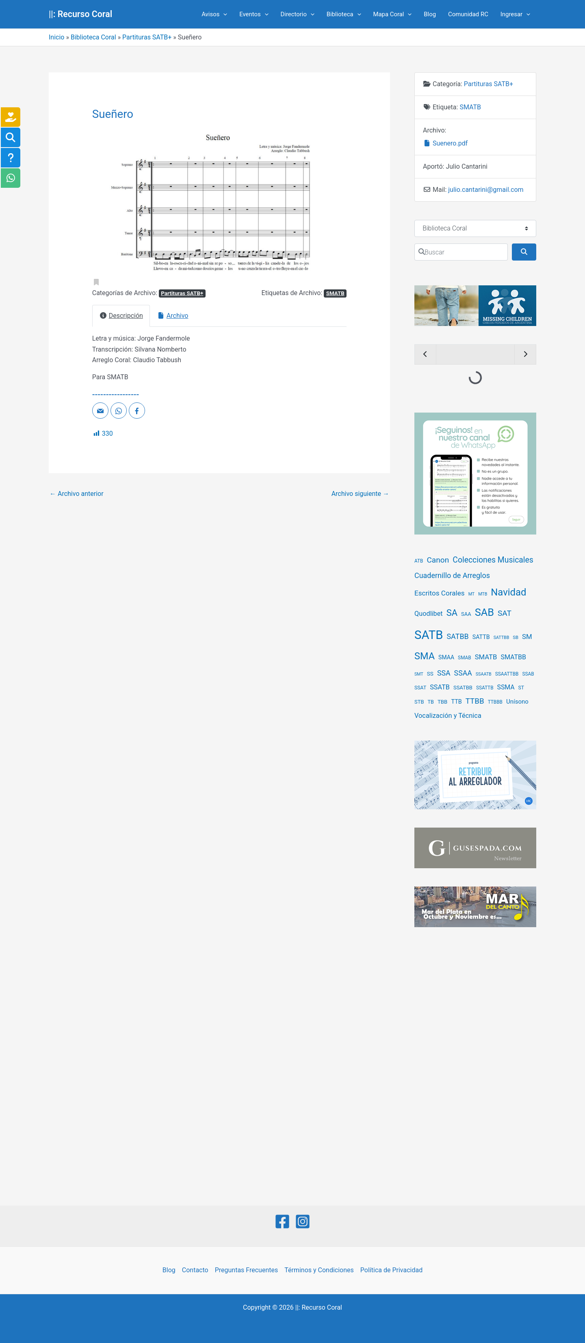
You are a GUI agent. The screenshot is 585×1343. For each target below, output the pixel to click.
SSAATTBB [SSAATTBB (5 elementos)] (507, 674)
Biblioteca (344, 14)
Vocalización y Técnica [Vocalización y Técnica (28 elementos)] (447, 715)
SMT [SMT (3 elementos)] (418, 674)
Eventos (253, 14)
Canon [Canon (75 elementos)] (438, 560)
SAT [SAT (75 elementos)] (504, 613)
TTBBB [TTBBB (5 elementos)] (495, 702)
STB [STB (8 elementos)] (419, 702)
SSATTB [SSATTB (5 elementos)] (485, 688)
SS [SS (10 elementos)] (430, 673)
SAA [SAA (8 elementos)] (466, 614)
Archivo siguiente (360, 494)
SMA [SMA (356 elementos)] (424, 656)
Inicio (56, 37)
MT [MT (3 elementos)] (471, 594)
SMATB (335, 293)
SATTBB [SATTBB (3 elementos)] (501, 637)
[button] (111, 205)
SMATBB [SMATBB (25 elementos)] (513, 657)
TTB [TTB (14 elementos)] (456, 701)
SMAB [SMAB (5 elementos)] (464, 658)
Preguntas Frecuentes (246, 1270)
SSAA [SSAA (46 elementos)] (463, 673)
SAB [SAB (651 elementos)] (484, 612)
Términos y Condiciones (319, 1270)
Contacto (195, 1270)
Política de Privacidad (391, 1270)
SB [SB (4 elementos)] (515, 637)
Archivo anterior (77, 494)
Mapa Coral (392, 14)
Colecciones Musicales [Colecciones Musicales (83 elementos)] (493, 560)
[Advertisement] (475, 1067)
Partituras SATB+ (146, 37)
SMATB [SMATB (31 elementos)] (486, 657)
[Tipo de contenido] (475, 228)
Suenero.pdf (445, 143)
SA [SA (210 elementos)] (451, 613)
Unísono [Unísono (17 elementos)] (517, 701)
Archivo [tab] (172, 315)
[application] (223, 14)
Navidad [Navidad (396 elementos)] (508, 592)
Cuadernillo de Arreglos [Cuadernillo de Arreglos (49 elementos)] (452, 575)
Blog (430, 14)
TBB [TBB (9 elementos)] (443, 702)
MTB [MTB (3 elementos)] (482, 594)
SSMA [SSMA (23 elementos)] (506, 687)
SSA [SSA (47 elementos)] (444, 673)
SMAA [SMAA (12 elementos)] (446, 657)
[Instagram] (302, 1221)
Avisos (214, 14)
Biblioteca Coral (93, 37)
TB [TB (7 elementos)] (431, 702)
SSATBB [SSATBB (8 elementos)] (462, 688)
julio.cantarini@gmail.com (485, 189)
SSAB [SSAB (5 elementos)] (528, 674)
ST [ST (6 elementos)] (521, 688)
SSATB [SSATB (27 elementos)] (440, 687)
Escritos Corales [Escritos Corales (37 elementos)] (439, 593)
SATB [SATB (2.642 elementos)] (428, 635)
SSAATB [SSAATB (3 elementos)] (484, 674)
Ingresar (515, 14)
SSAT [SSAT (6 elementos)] (420, 688)
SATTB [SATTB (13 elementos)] (481, 637)
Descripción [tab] (121, 315)
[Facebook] (282, 1221)
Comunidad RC (468, 14)
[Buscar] (461, 252)
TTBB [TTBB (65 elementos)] (475, 701)
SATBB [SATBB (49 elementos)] (457, 636)
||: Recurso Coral (80, 14)
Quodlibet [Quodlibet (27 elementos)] (428, 613)
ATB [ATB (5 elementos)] (418, 561)
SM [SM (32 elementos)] (527, 636)
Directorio (297, 14)
